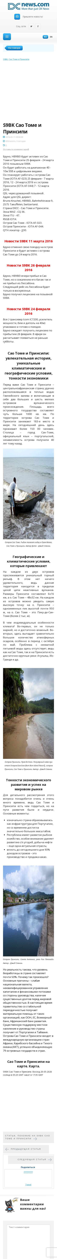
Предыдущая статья (26, 1149)
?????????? (28, 1172)
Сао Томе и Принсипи (19, 59)
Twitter (31, 26)
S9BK (5, 59)
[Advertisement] (28, 92)
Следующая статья (32, 1159)
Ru (45, 37)
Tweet (28, 1184)
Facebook (38, 26)
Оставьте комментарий (16, 149)
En (50, 37)
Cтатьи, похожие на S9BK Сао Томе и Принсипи (27, 1137)
